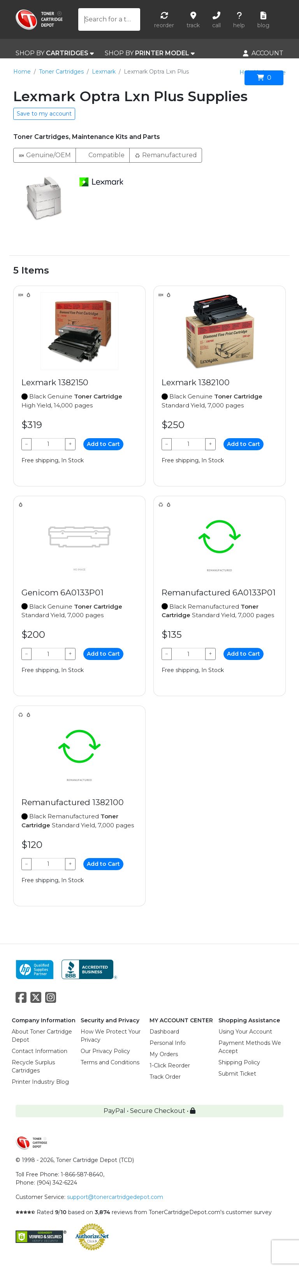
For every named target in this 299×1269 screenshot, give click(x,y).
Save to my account (44, 113)
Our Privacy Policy (105, 1051)
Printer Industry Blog (40, 1081)
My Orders (164, 1054)
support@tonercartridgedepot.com (115, 1197)
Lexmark (104, 71)
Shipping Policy (239, 1062)
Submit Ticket (237, 1073)
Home (22, 71)
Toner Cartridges (61, 71)
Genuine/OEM (44, 155)
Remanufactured (165, 155)
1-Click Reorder (170, 1065)
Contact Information (39, 1051)
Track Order (165, 1076)
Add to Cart (103, 444)
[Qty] (48, 444)
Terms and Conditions (110, 1062)
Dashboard (164, 1031)
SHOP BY (55, 53)
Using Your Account (245, 1031)
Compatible (103, 155)
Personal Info (168, 1042)
